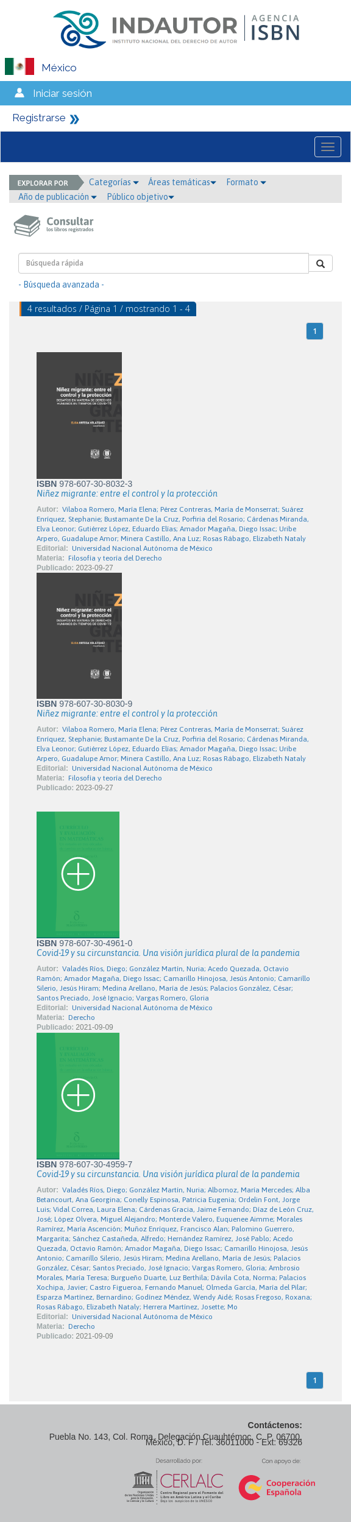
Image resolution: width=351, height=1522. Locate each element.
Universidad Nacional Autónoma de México (142, 548)
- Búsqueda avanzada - (61, 284)
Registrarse (39, 117)
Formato (246, 182)
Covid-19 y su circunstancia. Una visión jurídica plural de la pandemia (168, 953)
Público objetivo (140, 197)
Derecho (81, 1017)
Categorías (114, 182)
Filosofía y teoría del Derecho (115, 558)
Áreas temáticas (182, 182)
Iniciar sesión (62, 93)
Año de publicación (57, 197)
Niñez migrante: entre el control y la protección (127, 493)
